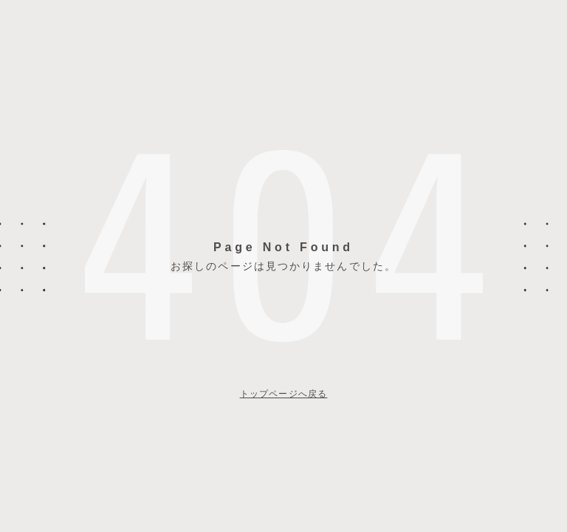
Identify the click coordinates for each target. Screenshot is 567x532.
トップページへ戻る (284, 394)
